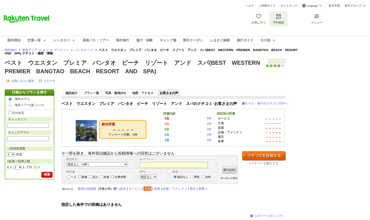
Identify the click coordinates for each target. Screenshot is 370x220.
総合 (123, 188)
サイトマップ (288, 5)
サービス (135, 188)
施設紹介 (71, 93)
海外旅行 (11, 50)
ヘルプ (249, 5)
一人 (73, 177)
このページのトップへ (269, 216)
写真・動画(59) (115, 93)
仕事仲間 (120, 177)
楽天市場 (334, 5)
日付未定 (18, 113)
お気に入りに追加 (22, 80)
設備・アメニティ (175, 188)
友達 (106, 177)
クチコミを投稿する (264, 155)
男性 (197, 177)
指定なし (183, 177)
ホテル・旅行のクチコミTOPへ (266, 103)
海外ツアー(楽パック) (29, 105)
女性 (208, 177)
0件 (209, 118)
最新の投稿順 (87, 188)
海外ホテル (22, 99)
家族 (84, 177)
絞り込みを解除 (229, 178)
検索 (47, 174)
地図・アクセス (143, 93)
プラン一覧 (91, 93)
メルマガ (49, 80)
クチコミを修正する (264, 163)
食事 (201, 188)
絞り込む (229, 169)
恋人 (95, 177)
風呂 (193, 188)
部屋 (157, 188)
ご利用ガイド (267, 5)
